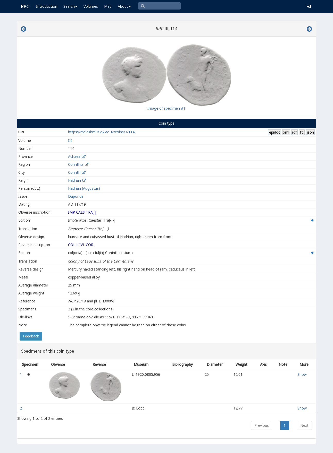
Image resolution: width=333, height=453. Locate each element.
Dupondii (75, 196)
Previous (261, 425)
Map (108, 6)
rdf (294, 132)
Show (302, 374)
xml (286, 132)
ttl (302, 132)
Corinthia (75, 164)
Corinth (74, 172)
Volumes (91, 6)
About (124, 6)
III (70, 140)
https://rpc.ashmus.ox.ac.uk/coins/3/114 (101, 131)
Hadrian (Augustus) (84, 188)
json (310, 132)
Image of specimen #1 (166, 108)
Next (304, 425)
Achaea (74, 156)
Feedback (31, 336)
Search (70, 6)
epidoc (274, 132)
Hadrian (74, 180)
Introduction (46, 6)
